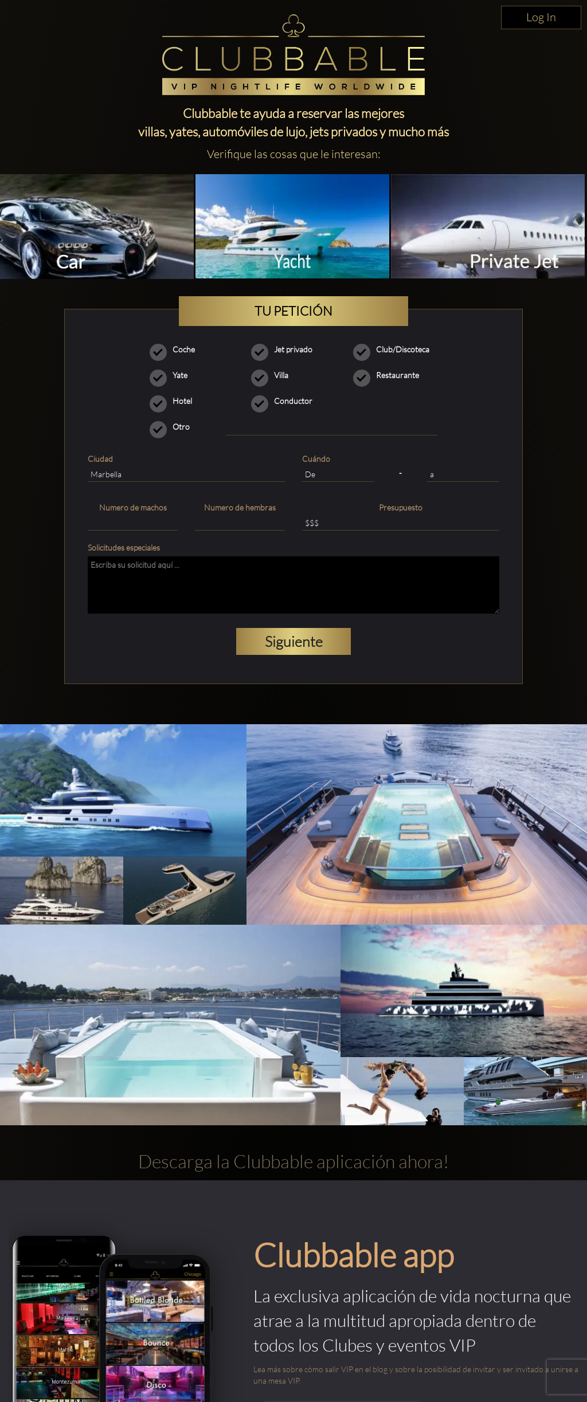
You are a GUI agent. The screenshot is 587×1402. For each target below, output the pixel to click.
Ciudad (100, 459)
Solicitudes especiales (124, 547)
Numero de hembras (240, 507)
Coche (176, 349)
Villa (273, 375)
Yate (172, 375)
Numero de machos (133, 507)
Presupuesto (400, 507)
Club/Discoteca (395, 349)
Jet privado (285, 349)
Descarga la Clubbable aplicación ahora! (293, 1161)
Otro (173, 427)
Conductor (285, 401)
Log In (541, 17)
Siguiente (294, 641)
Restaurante (389, 375)
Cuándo (316, 459)
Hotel (174, 401)
